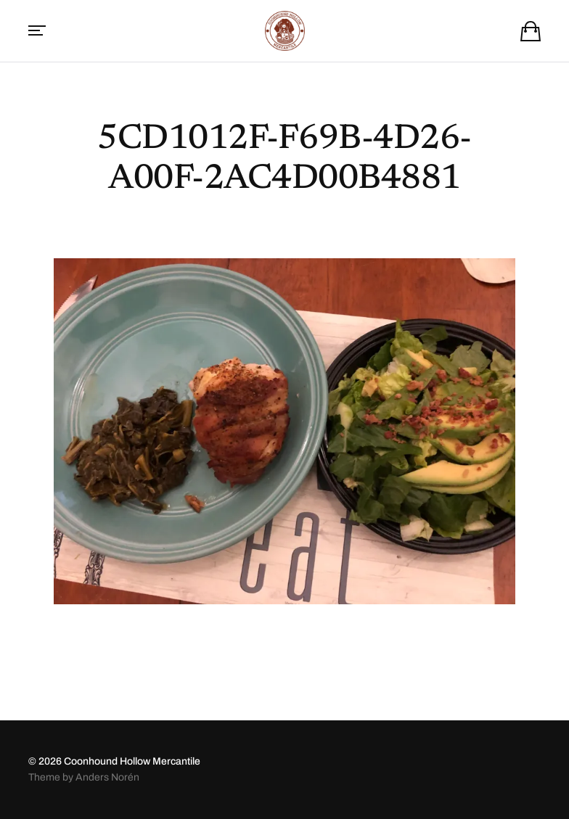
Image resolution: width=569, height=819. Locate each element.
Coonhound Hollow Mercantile (132, 761)
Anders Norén (107, 777)
